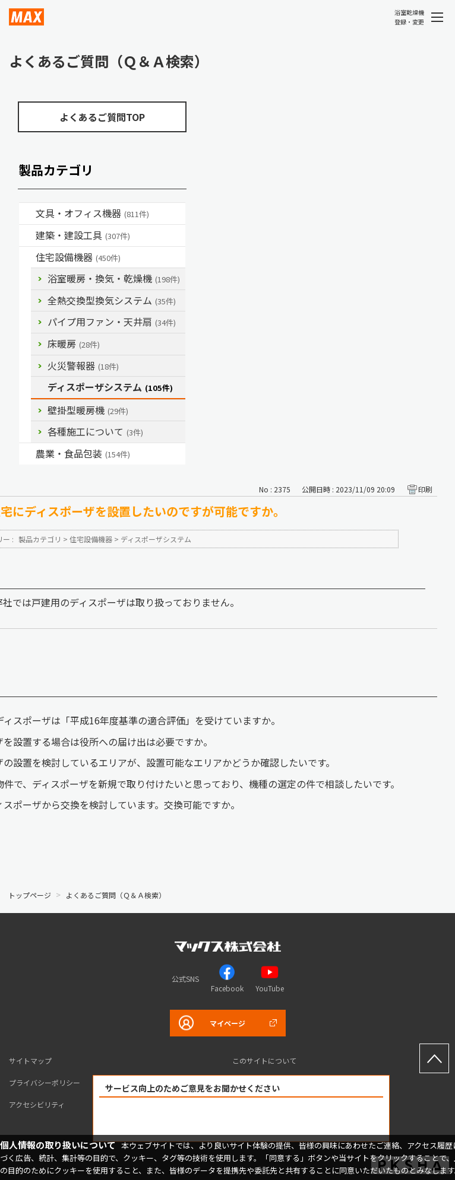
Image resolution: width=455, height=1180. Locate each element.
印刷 (425, 489)
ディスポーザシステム (110, 387)
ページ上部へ (434, 1058)
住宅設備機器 (78, 257)
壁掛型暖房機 (88, 410)
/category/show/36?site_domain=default (27, 257)
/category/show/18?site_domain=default (27, 235)
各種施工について (95, 431)
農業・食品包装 (83, 453)
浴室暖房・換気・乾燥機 (114, 278)
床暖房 (74, 343)
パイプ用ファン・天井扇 (112, 321)
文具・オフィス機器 (92, 213)
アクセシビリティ (37, 1104)
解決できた (173, 1120)
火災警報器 (83, 365)
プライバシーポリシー (44, 1082)
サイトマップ (30, 1060)
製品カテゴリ (39, 539)
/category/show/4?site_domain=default (27, 213)
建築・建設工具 (83, 235)
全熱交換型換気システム (112, 300)
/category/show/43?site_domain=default (27, 454)
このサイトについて (264, 1060)
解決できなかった (309, 1120)
